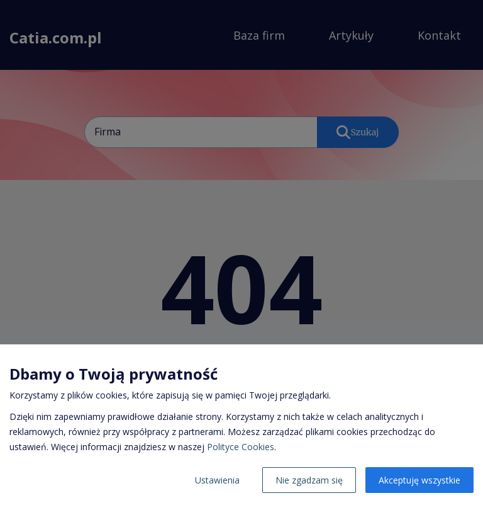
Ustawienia (217, 480)
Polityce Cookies (240, 447)
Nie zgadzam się (309, 480)
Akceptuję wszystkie (419, 480)
